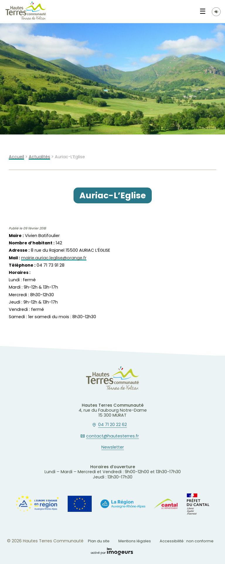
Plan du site (99, 541)
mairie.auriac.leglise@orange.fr (53, 258)
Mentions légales (134, 541)
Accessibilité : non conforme (187, 541)
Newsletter (112, 447)
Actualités (39, 157)
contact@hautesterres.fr (112, 436)
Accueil (16, 157)
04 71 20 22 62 (112, 424)
